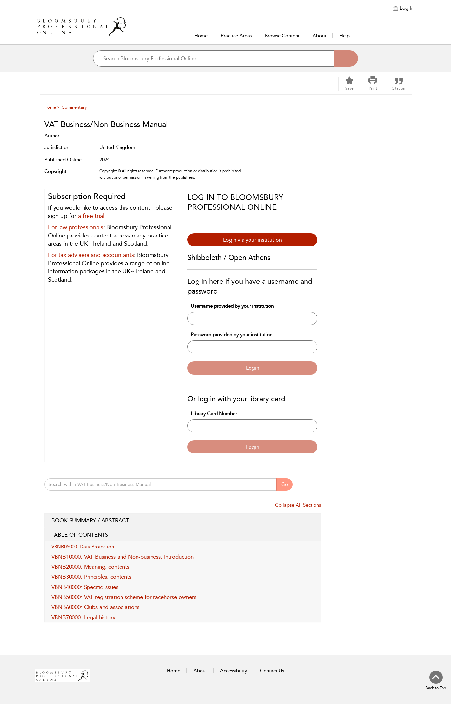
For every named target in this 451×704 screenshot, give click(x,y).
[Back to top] (436, 681)
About (319, 35)
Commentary (74, 107)
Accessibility (233, 671)
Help (344, 35)
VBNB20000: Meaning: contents (90, 566)
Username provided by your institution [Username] (232, 306)
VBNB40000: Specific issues (84, 587)
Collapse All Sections (298, 505)
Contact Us (272, 671)
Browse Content (282, 35)
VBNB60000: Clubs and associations (95, 607)
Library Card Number (214, 414)
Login (252, 368)
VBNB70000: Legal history (83, 617)
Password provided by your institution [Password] (231, 335)
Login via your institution (252, 240)
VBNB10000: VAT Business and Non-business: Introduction (122, 556)
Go (284, 484)
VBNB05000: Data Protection (82, 547)
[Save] (349, 84)
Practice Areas (236, 35)
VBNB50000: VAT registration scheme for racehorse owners (123, 597)
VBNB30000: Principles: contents (91, 577)
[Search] (346, 58)
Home (201, 35)
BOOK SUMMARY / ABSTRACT (182, 520)
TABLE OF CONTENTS (182, 535)
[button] (372, 83)
